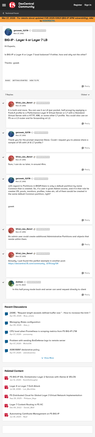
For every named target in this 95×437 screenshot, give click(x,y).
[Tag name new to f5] (34, 80)
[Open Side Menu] (4, 5)
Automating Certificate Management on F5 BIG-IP (34, 413)
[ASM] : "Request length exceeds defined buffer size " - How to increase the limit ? (50, 313)
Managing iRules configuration (25, 322)
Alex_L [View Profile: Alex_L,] (27, 325)
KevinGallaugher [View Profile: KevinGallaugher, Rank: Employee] (30, 380)
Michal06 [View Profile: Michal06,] (27, 343)
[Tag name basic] (8, 80)
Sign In (87, 5)
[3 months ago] (15, 316)
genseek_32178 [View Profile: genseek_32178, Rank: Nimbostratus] (21, 30)
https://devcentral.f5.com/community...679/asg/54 (33, 263)
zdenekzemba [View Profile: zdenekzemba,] (29, 353)
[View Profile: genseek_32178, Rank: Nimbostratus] (8, 32)
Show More (47, 358)
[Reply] (85, 86)
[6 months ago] (15, 380)
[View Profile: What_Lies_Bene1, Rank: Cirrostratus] (11, 104)
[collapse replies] (3, 103)
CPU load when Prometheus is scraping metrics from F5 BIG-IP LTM (43, 331)
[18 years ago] (15, 389)
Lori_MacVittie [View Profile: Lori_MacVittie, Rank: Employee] (29, 389)
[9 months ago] (16, 398)
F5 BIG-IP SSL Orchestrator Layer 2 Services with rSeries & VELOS (43, 377)
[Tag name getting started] (20, 80)
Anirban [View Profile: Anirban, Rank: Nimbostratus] (19, 282)
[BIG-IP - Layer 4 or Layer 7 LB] (21, 106)
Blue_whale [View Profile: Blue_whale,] (29, 316)
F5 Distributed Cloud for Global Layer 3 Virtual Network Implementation (46, 395)
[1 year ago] (15, 417)
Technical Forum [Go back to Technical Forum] (10, 13)
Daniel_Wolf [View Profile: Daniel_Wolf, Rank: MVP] (29, 407)
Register (78, 5)
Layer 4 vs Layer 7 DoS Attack (25, 386)
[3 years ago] (15, 407)
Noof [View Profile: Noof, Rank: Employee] (25, 417)
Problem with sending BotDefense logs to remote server (37, 340)
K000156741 (49, 20)
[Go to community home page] (21, 5)
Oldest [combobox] (85, 95)
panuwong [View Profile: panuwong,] (28, 334)
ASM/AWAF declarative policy (24, 349)
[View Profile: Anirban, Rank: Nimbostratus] (11, 283)
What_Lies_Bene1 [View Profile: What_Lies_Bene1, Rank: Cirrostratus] (24, 103)
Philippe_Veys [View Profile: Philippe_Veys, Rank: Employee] (30, 398)
